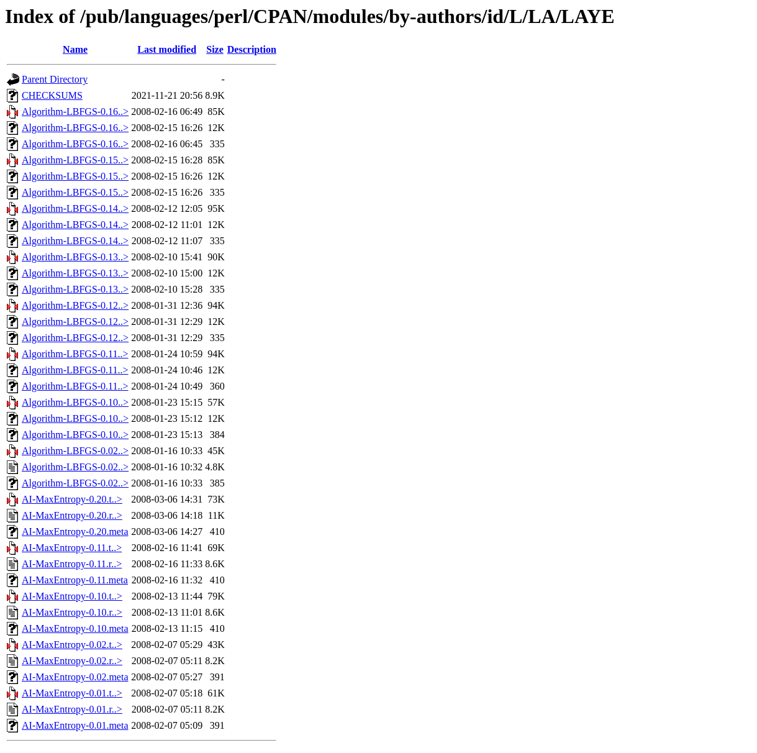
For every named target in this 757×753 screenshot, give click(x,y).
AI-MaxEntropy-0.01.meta (75, 725)
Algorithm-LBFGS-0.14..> (75, 208)
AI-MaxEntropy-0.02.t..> (72, 644)
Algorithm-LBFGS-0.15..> (75, 160)
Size (215, 49)
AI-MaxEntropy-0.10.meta (75, 628)
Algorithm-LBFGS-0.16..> (75, 111)
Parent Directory (55, 79)
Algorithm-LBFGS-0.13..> (75, 257)
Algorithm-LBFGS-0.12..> (75, 305)
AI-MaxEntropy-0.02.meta (75, 677)
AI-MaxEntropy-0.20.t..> (72, 499)
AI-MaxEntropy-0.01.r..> (72, 709)
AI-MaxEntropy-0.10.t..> (72, 596)
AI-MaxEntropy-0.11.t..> (72, 547)
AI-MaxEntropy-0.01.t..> (72, 693)
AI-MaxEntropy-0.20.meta (75, 531)
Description (251, 49)
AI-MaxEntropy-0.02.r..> (72, 660)
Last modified (166, 49)
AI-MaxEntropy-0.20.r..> (72, 515)
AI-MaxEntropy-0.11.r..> (72, 564)
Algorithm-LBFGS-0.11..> (75, 354)
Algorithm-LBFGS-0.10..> (75, 402)
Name (75, 49)
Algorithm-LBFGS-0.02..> (75, 450)
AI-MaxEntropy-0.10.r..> (72, 612)
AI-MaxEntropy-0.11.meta (75, 580)
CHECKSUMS (52, 95)
